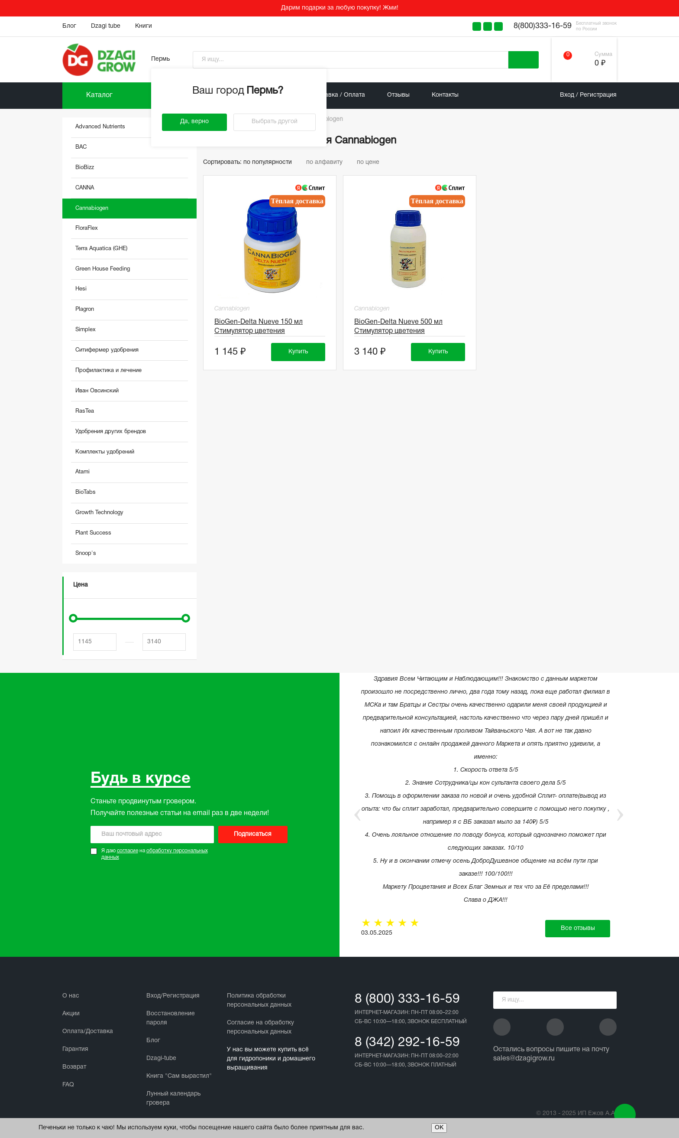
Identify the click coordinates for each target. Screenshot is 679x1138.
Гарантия (75, 1049)
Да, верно (194, 121)
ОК (439, 1128)
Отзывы (398, 95)
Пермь (160, 59)
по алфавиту (328, 162)
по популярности (271, 162)
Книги (143, 26)
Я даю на (154, 854)
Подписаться (253, 834)
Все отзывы (578, 928)
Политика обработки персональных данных (259, 1000)
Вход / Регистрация (588, 95)
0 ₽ (600, 63)
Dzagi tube (105, 26)
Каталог (99, 95)
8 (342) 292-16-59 (407, 1043)
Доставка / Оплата (338, 95)
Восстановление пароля (170, 1018)
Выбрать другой (274, 121)
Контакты (445, 95)
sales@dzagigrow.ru (524, 1059)
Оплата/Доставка (87, 1031)
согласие (127, 850)
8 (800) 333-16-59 (407, 999)
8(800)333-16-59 (543, 26)
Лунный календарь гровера (173, 1098)
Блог (69, 26)
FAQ (68, 1085)
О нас (70, 996)
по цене (371, 162)
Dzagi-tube (161, 1058)
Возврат (74, 1067)
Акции (71, 1014)
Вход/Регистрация (173, 996)
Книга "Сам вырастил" (179, 1076)
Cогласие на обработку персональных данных (260, 1027)
